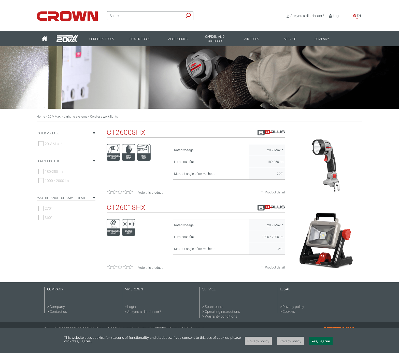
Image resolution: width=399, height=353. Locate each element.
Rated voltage (48, 133)
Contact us (58, 311)
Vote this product (150, 192)
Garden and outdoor (214, 39)
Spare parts (214, 306)
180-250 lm (54, 172)
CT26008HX (126, 132)
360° (48, 218)
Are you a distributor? (307, 16)
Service (290, 39)
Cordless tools (101, 39)
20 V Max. (54, 116)
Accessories (178, 39)
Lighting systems (75, 116)
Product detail (275, 192)
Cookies (288, 311)
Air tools (251, 39)
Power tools (140, 39)
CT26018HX (126, 207)
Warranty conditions (221, 316)
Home (41, 116)
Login (337, 16)
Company (322, 39)
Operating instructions (222, 311)
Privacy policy (293, 306)
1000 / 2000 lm (57, 181)
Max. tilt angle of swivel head (61, 198)
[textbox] (145, 15)
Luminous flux (48, 161)
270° (48, 208)
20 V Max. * (54, 144)
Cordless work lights (104, 116)
